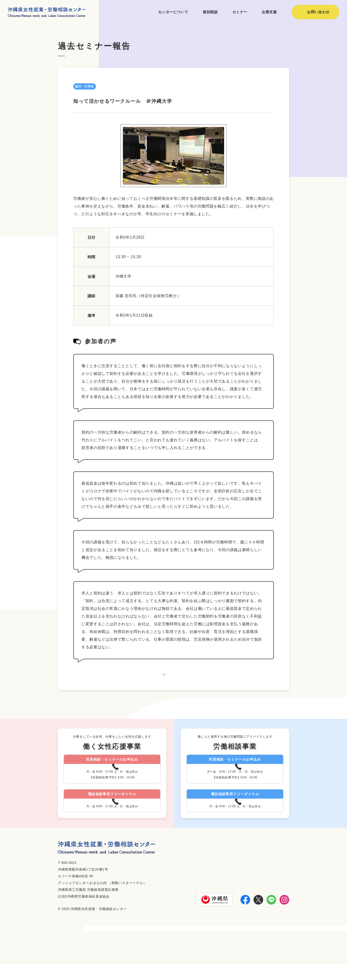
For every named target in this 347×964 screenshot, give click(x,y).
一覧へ (173, 684)
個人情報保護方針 (273, 947)
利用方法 (222, 947)
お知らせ (243, 947)
